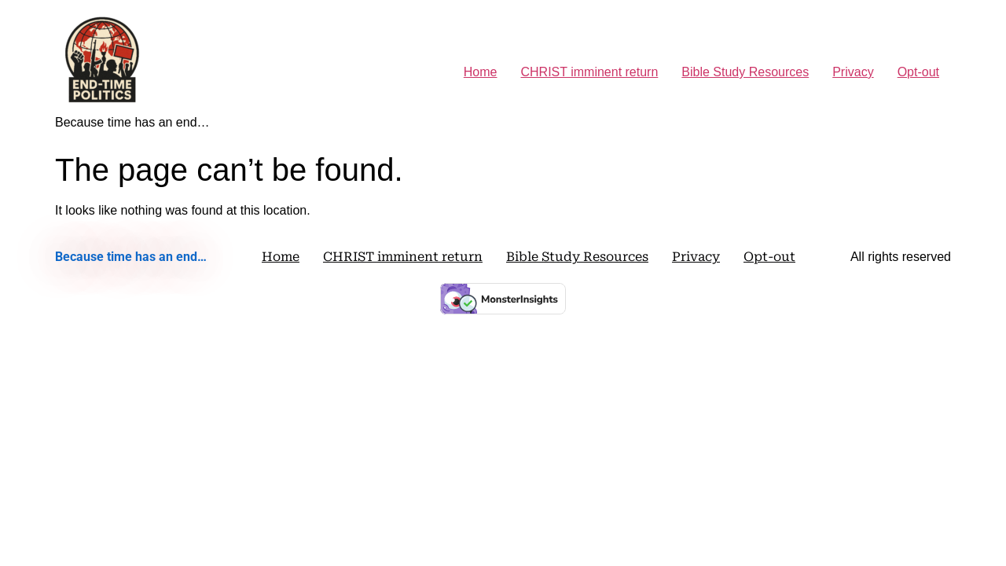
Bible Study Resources (745, 72)
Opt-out (918, 72)
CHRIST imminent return (589, 72)
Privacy (852, 72)
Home (480, 72)
